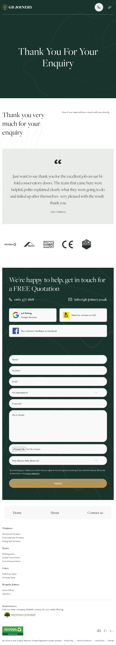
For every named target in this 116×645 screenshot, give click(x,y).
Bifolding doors (8, 553)
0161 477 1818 (24, 299)
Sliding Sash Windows (11, 541)
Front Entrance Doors (11, 561)
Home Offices (8, 590)
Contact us (95, 512)
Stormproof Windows (11, 533)
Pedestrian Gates (9, 573)
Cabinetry (6, 593)
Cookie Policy (99, 640)
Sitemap (111, 640)
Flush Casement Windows (13, 537)
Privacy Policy (69, 640)
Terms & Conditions (84, 640)
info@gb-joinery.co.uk (90, 299)
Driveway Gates (8, 577)
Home (17, 512)
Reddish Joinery (34, 609)
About (54, 512)
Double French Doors (11, 557)
